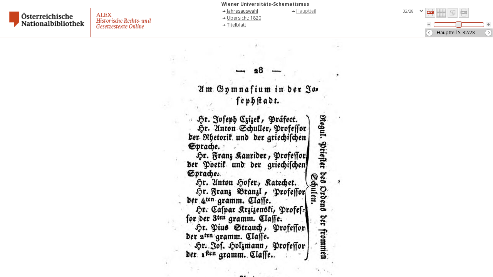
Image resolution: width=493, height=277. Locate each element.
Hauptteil (306, 11)
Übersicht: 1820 (244, 18)
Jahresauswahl (242, 11)
